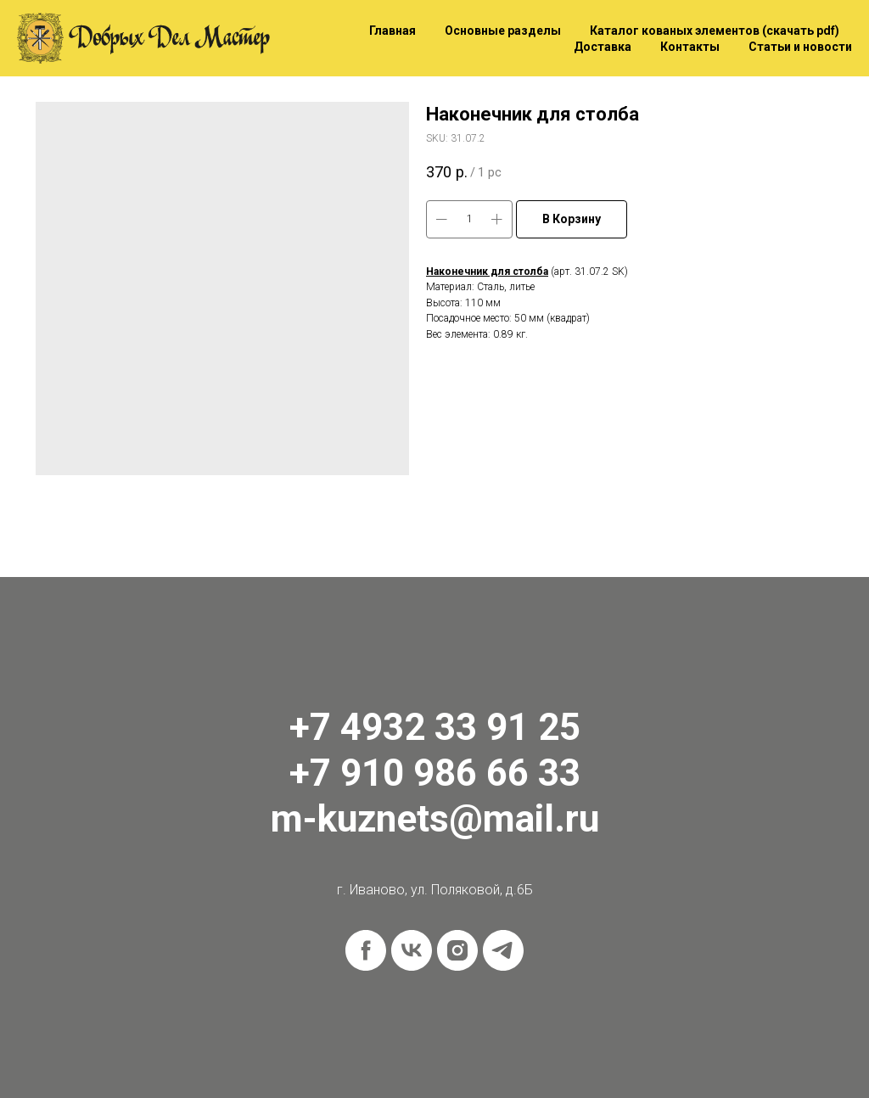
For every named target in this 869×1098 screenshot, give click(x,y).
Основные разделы (503, 30)
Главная (392, 30)
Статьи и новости (800, 46)
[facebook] (365, 950)
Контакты (690, 46)
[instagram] (457, 950)
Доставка (602, 46)
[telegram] (503, 950)
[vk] (411, 950)
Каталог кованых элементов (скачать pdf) (714, 30)
